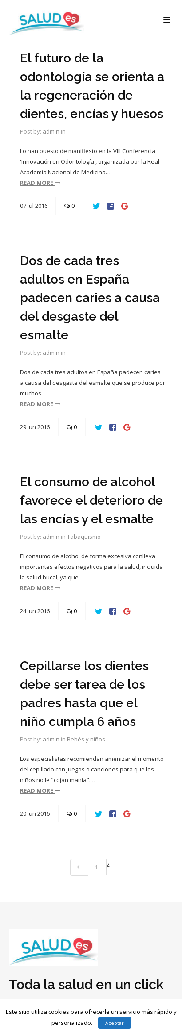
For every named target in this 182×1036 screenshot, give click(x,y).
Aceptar (114, 1023)
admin (51, 131)
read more (40, 183)
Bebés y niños (86, 739)
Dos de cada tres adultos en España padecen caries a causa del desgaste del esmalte (90, 297)
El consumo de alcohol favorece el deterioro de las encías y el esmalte (91, 500)
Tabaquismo (84, 537)
